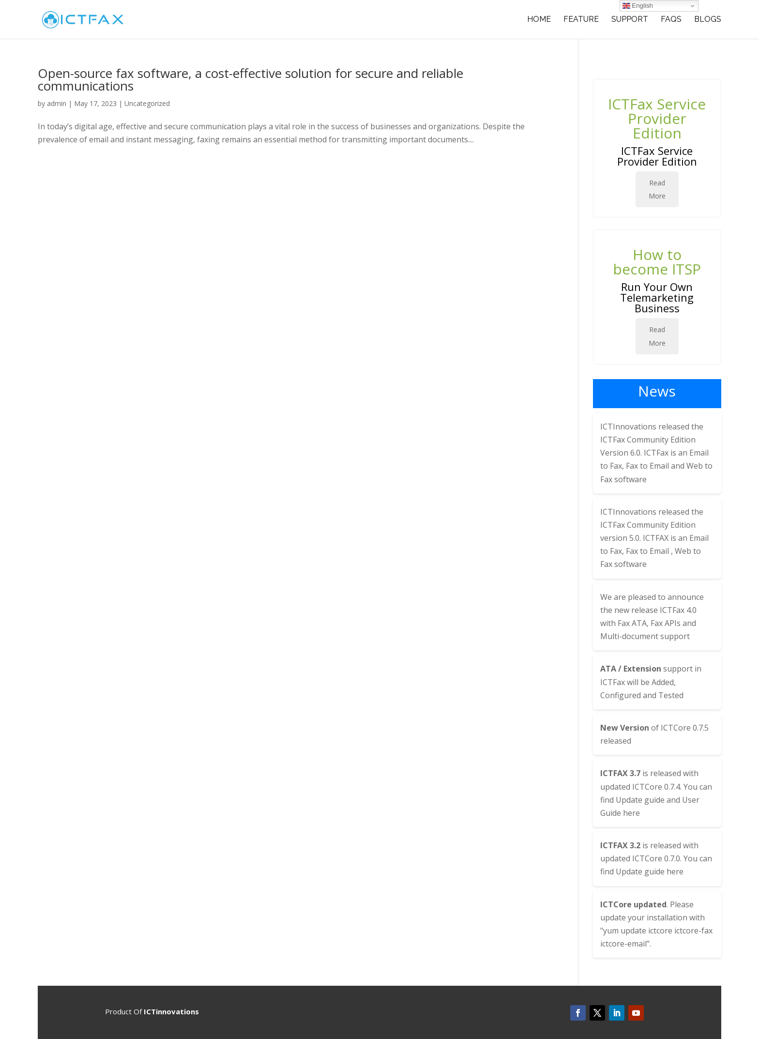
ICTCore (616, 904)
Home (539, 20)
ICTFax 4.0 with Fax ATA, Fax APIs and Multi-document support (648, 623)
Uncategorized (147, 103)
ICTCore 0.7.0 (656, 858)
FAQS (671, 20)
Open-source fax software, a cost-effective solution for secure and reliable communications (250, 79)
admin (56, 103)
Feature (581, 20)
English (637, 6)
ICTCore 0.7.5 (685, 727)
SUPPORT (629, 20)
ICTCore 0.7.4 (656, 786)
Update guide (640, 800)
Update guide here (649, 871)
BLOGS (707, 20)
